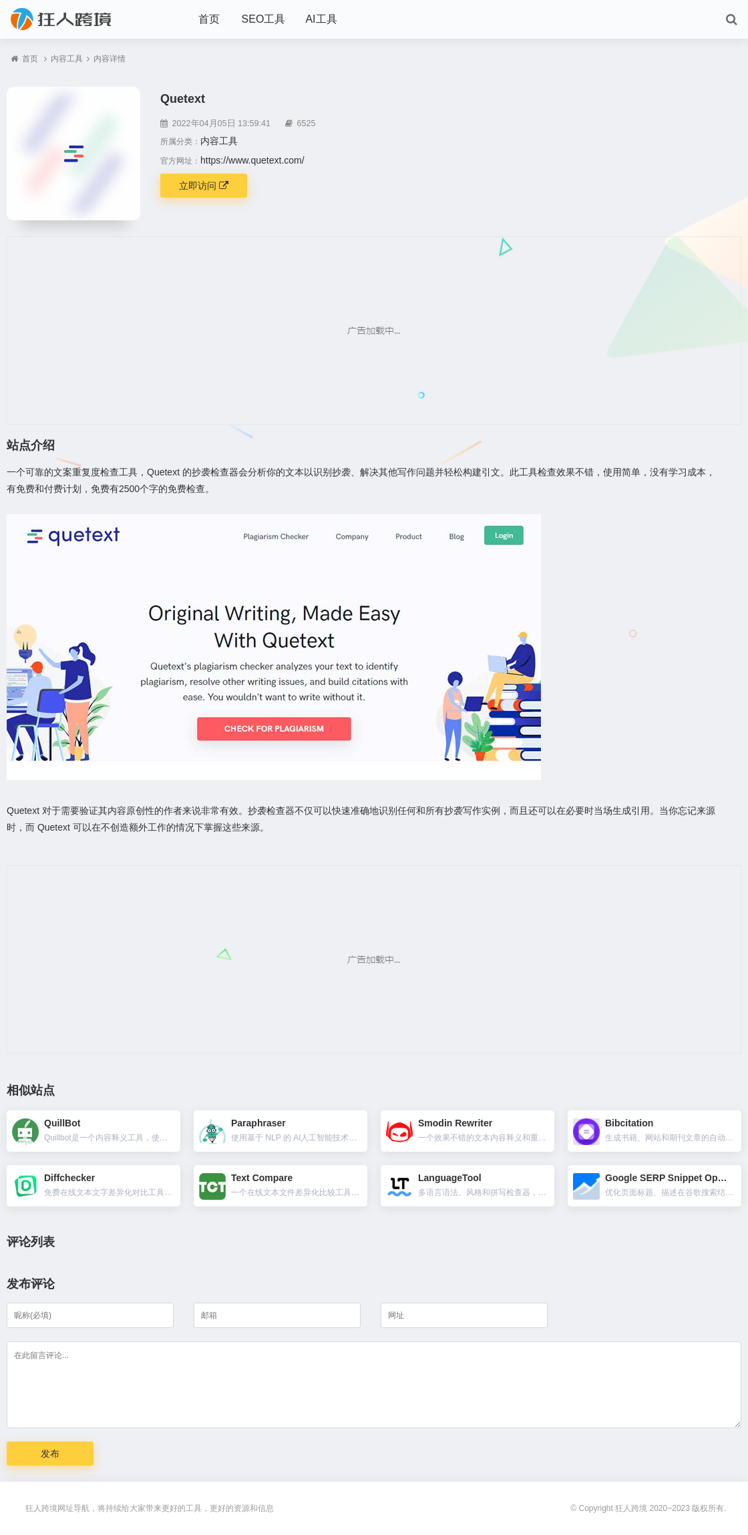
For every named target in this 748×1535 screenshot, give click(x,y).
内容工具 (67, 58)
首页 (209, 19)
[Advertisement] (374, 330)
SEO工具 (264, 19)
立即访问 (203, 185)
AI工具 (321, 19)
